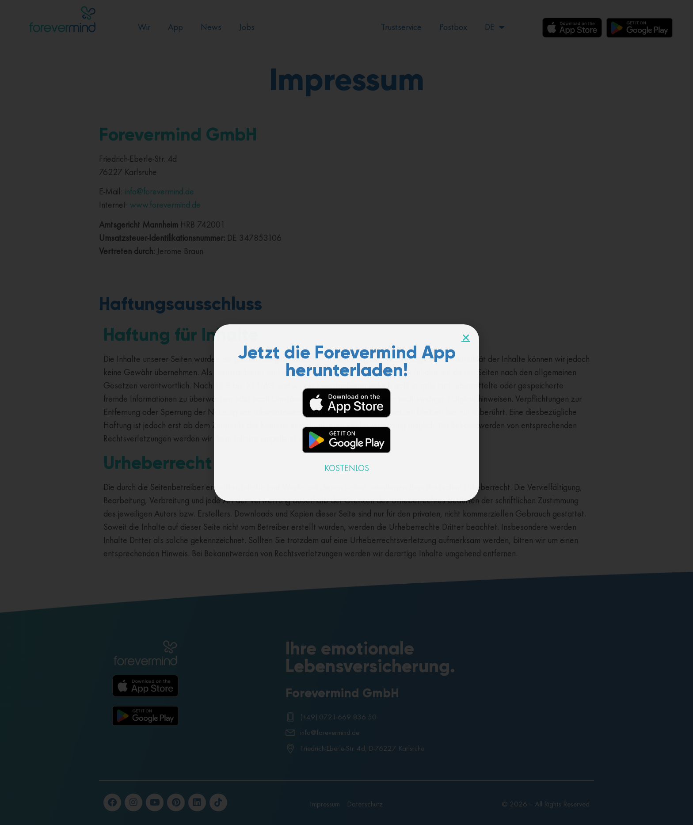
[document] (346, 412)
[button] (465, 337)
